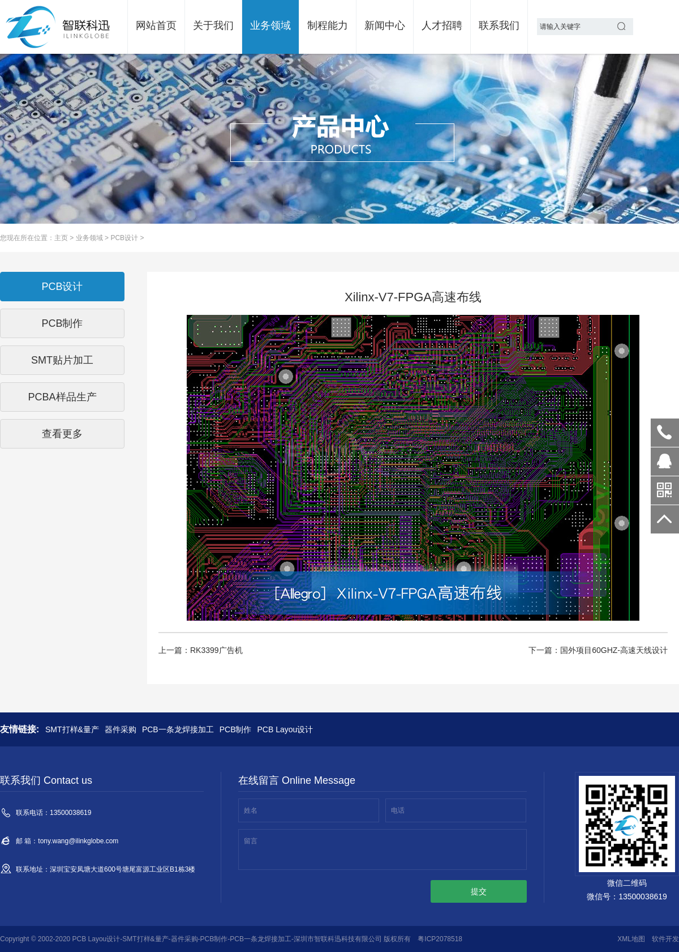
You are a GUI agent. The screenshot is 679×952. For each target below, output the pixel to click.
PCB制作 (236, 729)
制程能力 (327, 25)
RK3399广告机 (216, 650)
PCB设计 (124, 238)
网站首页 (156, 25)
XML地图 (631, 939)
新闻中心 (384, 25)
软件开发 (665, 939)
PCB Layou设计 (285, 729)
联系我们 (499, 25)
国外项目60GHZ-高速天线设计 (614, 650)
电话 (398, 810)
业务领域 (270, 25)
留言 (250, 841)
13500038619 (665, 433)
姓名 (250, 810)
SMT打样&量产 (72, 729)
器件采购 (120, 729)
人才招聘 (442, 25)
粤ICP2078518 (440, 939)
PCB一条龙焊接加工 (178, 729)
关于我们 (213, 25)
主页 (61, 238)
